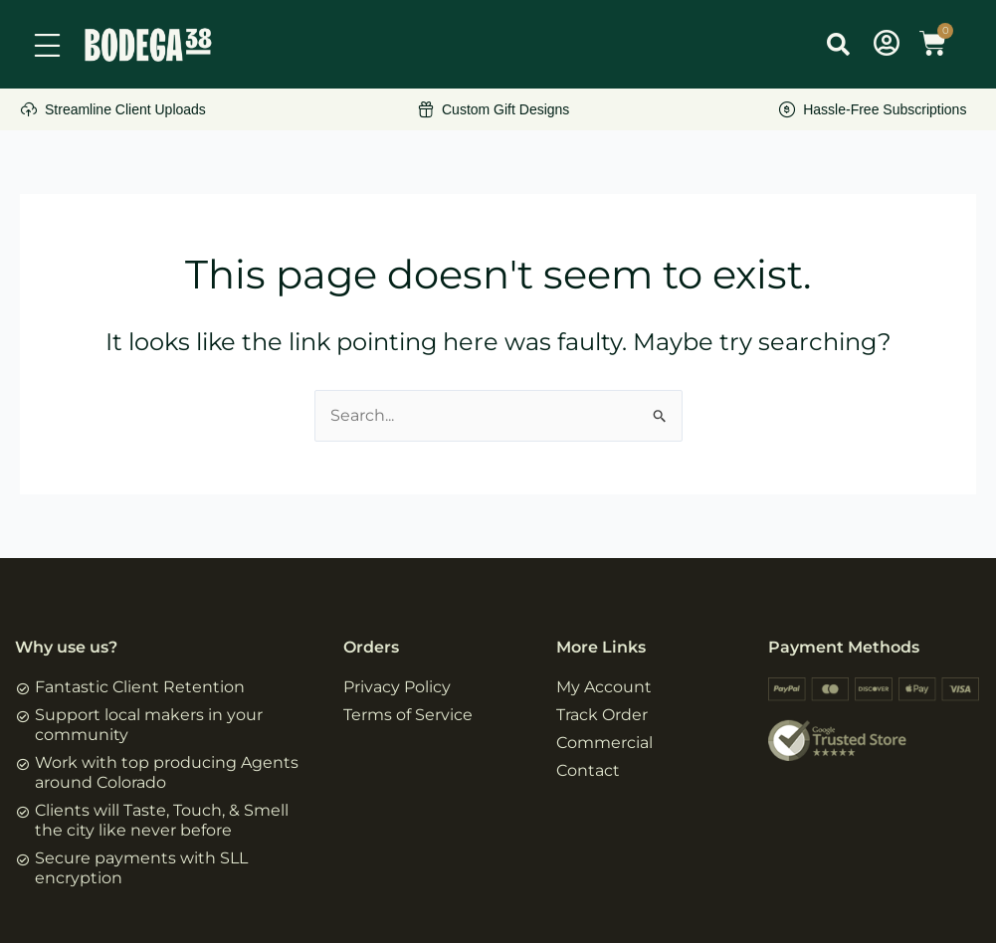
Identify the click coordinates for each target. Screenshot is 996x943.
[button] (838, 44)
